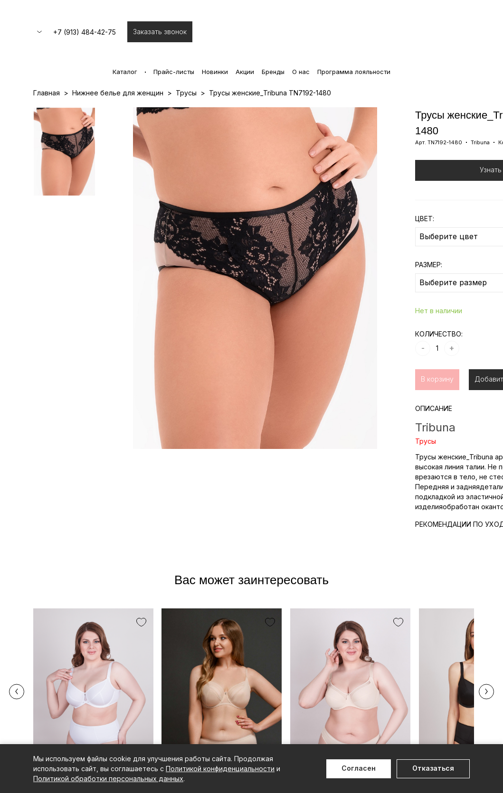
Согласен (359, 768)
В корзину (437, 379)
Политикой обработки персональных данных (108, 778)
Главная (46, 93)
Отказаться (433, 768)
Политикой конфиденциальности (220, 769)
